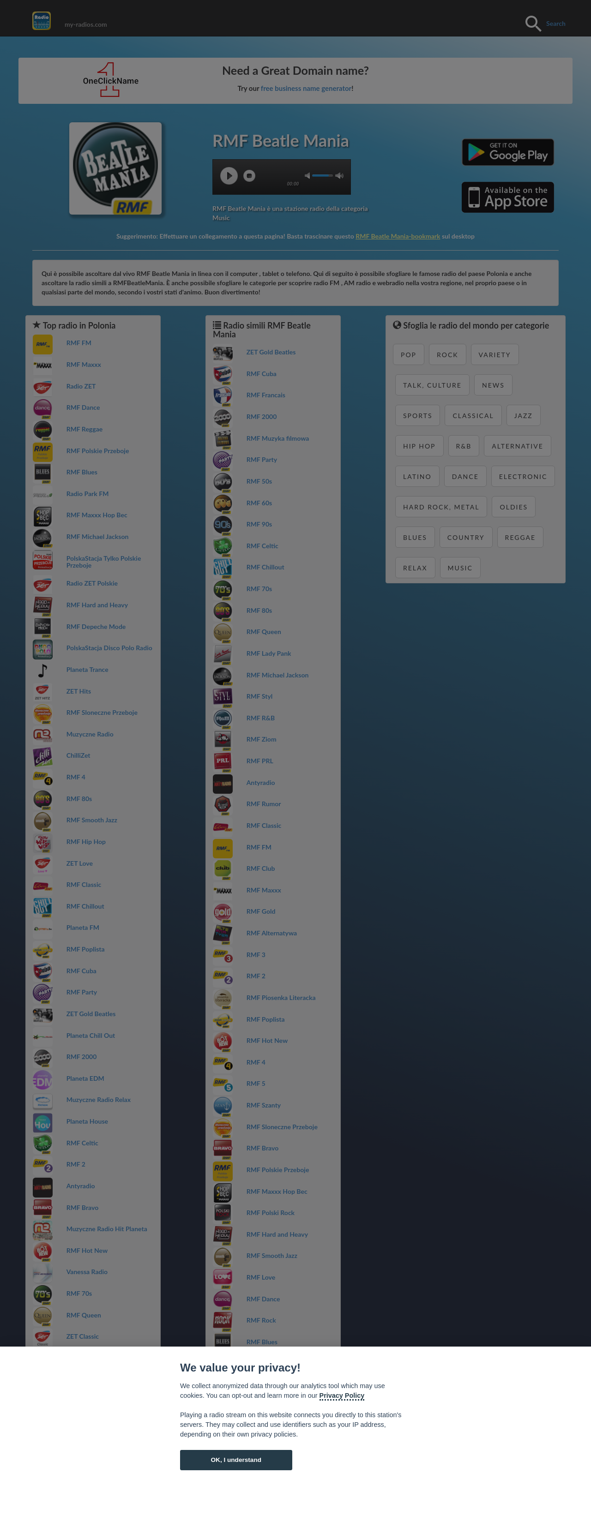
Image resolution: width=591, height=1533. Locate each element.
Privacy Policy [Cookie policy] (342, 1395)
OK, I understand (236, 1459)
